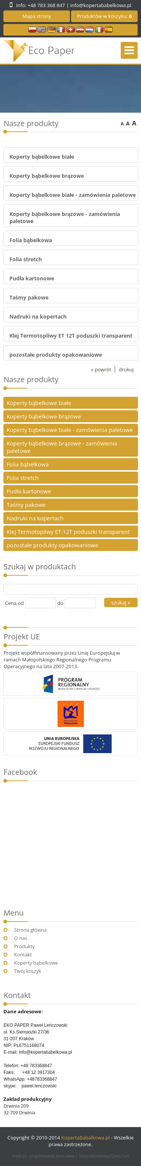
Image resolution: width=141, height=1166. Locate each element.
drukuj (126, 369)
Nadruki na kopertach (38, 316)
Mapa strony (37, 16)
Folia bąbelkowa (30, 240)
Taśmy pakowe (29, 297)
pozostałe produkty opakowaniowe (55, 354)
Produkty (24, 946)
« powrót (101, 369)
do (60, 603)
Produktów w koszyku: (104, 16)
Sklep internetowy (104, 1156)
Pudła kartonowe (31, 278)
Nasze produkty (30, 379)
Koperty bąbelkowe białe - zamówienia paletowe (72, 194)
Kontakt (23, 954)
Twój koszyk (27, 971)
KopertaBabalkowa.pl (85, 1137)
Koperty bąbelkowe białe (41, 156)
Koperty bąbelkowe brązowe (46, 175)
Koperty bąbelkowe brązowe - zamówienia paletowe (61, 446)
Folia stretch (25, 259)
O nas (20, 938)
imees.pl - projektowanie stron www (44, 1156)
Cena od (14, 603)
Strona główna (30, 929)
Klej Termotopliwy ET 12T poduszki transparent (70, 335)
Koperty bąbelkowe (36, 962)
